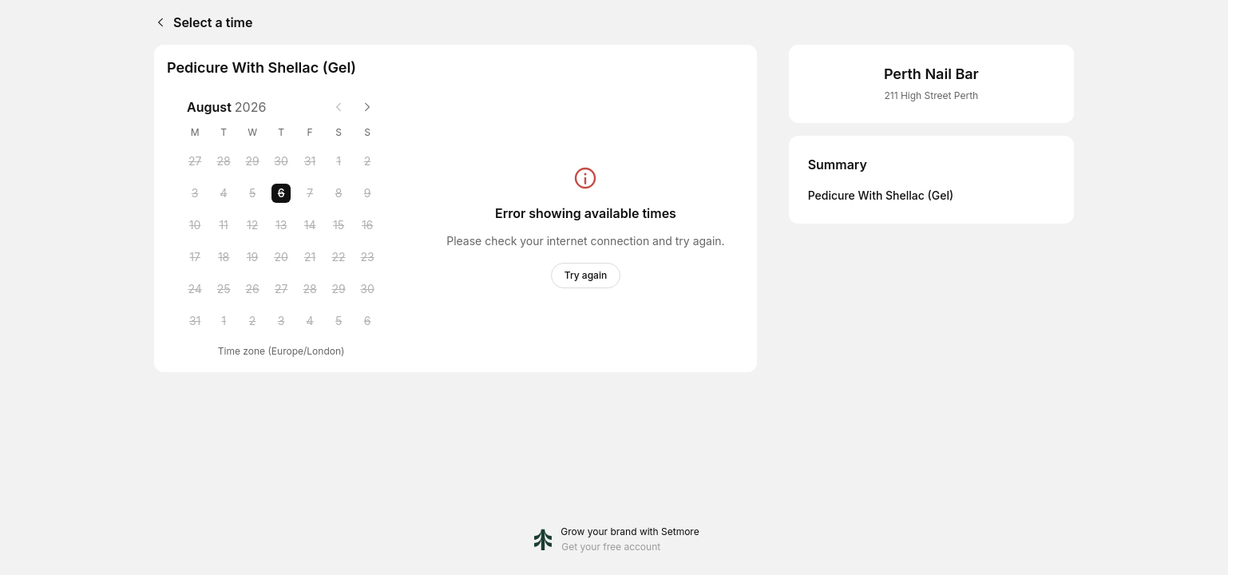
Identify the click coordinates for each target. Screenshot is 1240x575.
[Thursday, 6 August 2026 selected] (281, 193)
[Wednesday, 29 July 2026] (252, 161)
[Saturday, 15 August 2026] (338, 225)
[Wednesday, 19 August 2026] (252, 257)
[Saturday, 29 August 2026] (338, 289)
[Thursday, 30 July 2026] (281, 161)
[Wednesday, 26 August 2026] (252, 289)
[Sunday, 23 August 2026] (367, 257)
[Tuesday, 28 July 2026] (223, 161)
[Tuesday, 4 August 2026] (223, 193)
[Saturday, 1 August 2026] (338, 161)
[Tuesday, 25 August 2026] (223, 289)
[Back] (157, 22)
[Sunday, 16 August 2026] (367, 225)
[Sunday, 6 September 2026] (367, 321)
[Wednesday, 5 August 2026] (252, 193)
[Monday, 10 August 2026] (194, 225)
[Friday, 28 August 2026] (309, 289)
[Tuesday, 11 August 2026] (223, 225)
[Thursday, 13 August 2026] (281, 225)
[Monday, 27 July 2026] (194, 161)
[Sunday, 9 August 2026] (367, 193)
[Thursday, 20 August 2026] (281, 257)
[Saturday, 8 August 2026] (338, 193)
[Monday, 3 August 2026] (194, 193)
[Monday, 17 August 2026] (194, 257)
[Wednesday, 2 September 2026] (252, 321)
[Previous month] (338, 107)
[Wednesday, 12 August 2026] (252, 225)
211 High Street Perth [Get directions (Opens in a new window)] (931, 95)
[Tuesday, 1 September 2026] (223, 321)
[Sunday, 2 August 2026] (367, 161)
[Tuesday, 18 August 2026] (223, 257)
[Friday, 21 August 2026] (309, 257)
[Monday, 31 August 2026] (194, 321)
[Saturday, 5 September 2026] (338, 321)
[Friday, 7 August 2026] (309, 193)
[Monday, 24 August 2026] (194, 289)
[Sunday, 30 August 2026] (367, 289)
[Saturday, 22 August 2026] (338, 257)
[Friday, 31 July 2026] (309, 161)
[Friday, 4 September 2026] (309, 321)
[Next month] (367, 107)
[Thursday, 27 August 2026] (281, 289)
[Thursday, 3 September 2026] (281, 321)
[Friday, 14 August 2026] (309, 225)
